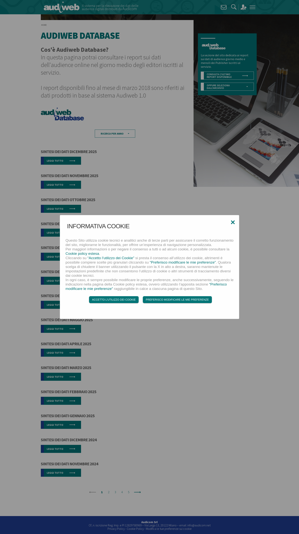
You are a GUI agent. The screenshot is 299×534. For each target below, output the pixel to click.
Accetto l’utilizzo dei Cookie (114, 299)
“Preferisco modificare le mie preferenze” (183, 262)
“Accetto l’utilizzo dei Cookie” (111, 258)
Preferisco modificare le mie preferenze (177, 299)
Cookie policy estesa (82, 254)
